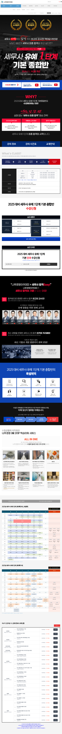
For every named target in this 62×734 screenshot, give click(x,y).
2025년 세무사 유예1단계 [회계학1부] (45, 501)
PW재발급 (59, 13)
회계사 (4, 5)
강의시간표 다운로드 (55, 508)
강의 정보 (11, 144)
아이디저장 (30, 13)
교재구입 (55, 629)
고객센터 (48, 5)
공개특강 (17, 5)
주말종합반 (23, 9)
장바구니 (57, 625)
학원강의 (14, 9)
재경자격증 (30, 5)
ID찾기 (56, 13)
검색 (59, 2)
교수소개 (42, 5)
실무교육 (36, 5)
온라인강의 (18, 9)
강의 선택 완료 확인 (31, 239)
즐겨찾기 (61, 1)
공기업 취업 (24, 5)
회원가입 (53, 13)
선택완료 (48, 264)
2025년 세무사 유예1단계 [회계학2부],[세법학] (16, 501)
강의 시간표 (31, 144)
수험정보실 (32, 9)
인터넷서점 (55, 5)
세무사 (11, 5)
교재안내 (50, 144)
